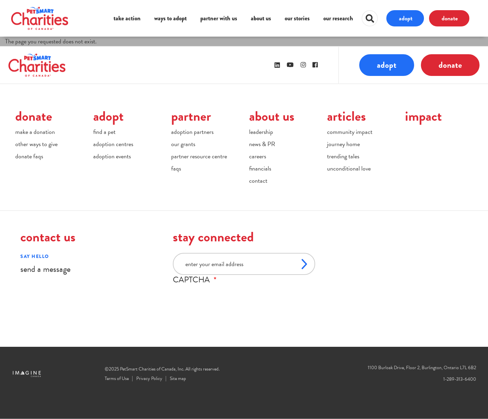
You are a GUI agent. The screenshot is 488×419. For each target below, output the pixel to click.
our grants (183, 143)
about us (261, 18)
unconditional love (349, 168)
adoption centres (113, 143)
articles (346, 116)
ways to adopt (170, 18)
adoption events (112, 156)
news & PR (262, 143)
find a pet (104, 131)
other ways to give (36, 143)
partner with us (218, 18)
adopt (405, 18)
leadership (261, 131)
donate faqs (29, 156)
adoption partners (192, 131)
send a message (45, 269)
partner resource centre (199, 156)
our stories (297, 18)
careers (257, 156)
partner (191, 116)
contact (258, 180)
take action (127, 18)
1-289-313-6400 (459, 379)
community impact (349, 131)
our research (338, 18)
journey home (343, 143)
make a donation (35, 131)
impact (423, 116)
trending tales (343, 156)
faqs (176, 168)
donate (450, 18)
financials (260, 168)
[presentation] (224, 297)
